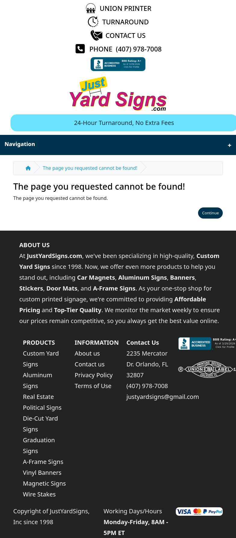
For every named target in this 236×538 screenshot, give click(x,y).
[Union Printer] (118, 8)
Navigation (118, 145)
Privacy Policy (94, 375)
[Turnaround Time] (118, 22)
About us (87, 353)
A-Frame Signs (43, 462)
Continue (210, 213)
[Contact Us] (117, 35)
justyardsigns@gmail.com (162, 397)
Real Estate (38, 397)
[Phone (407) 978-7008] (118, 49)
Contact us (90, 364)
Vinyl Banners (42, 472)
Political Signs (42, 407)
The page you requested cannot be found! (90, 168)
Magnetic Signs (44, 483)
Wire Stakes (39, 494)
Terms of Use (93, 386)
